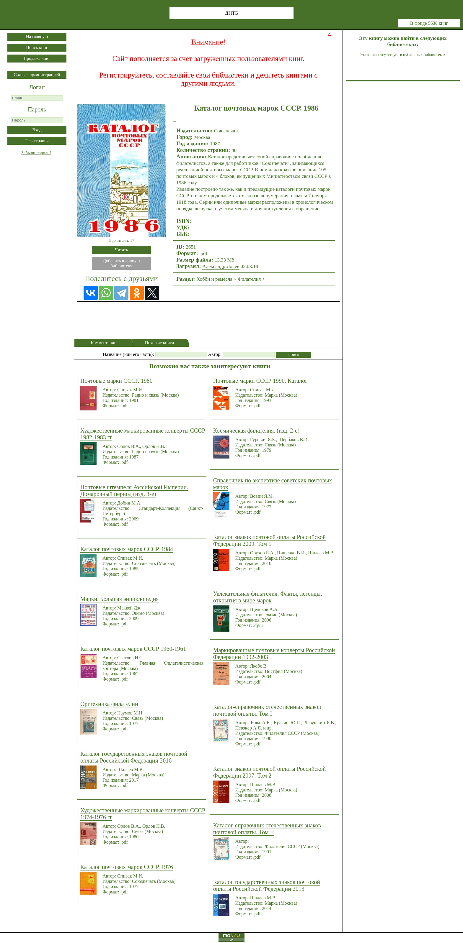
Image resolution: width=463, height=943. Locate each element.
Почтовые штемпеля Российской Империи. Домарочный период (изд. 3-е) (134, 490)
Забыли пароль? (36, 152)
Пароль (37, 109)
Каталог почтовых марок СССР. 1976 (126, 867)
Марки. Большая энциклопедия (119, 599)
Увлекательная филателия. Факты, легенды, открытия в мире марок (267, 597)
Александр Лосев (220, 266)
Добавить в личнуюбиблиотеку (121, 263)
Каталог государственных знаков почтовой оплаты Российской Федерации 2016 (133, 757)
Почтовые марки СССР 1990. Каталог (260, 380)
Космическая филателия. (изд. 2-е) (256, 430)
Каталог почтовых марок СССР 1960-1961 (133, 648)
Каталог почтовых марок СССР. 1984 (126, 549)
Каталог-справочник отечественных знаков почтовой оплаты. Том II (267, 828)
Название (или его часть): (128, 354)
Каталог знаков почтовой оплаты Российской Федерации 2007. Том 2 (269, 772)
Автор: (215, 354)
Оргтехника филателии (109, 704)
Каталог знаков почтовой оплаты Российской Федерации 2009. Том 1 (269, 540)
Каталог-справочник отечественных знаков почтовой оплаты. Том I (267, 710)
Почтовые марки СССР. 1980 (116, 380)
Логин (37, 87)
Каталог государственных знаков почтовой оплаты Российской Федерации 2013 (266, 885)
